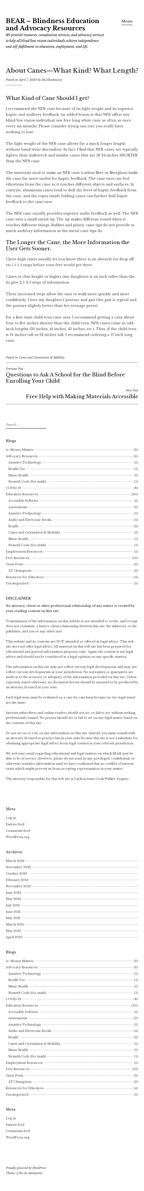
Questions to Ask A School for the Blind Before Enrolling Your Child (72, 375)
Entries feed (15, 824)
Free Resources (17, 558)
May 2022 (13, 899)
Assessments (17, 507)
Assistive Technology (24, 462)
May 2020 (13, 931)
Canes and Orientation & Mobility (42, 357)
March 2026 (15, 861)
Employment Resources (24, 551)
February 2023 (17, 880)
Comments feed (18, 831)
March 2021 (15, 924)
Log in (11, 818)
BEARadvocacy (51, 80)
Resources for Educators (25, 577)
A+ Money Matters (20, 450)
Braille (13, 526)
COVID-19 (13, 488)
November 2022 (18, 886)
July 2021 (13, 905)
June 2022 (13, 893)
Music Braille (18, 475)
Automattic (35, 1173)
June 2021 (13, 912)
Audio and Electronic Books (29, 520)
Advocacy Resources (22, 456)
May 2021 (13, 918)
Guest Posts (14, 564)
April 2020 (14, 937)
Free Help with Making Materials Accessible (72, 393)
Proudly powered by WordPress (26, 1168)
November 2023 (18, 867)
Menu (126, 21)
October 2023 (16, 873)
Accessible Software (23, 501)
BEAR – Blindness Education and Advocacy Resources (52, 24)
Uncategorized (17, 583)
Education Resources (22, 494)
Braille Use (16, 469)
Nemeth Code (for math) (27, 481)
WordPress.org (17, 837)
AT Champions (20, 571)
